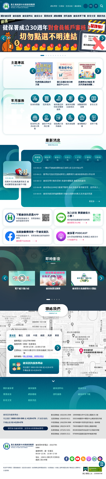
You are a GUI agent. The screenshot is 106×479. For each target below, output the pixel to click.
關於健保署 (6, 16)
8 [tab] (60, 55)
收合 (53, 381)
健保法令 (38, 16)
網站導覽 (53, 6)
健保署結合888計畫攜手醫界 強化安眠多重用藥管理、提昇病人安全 (67, 187)
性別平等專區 (7, 467)
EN (91, 6)
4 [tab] (50, 55)
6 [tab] (55, 55)
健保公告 (58, 158)
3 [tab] (48, 55)
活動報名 (98, 158)
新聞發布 (37, 158)
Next (102, 38)
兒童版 (61, 6)
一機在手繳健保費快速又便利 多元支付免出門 (58, 167)
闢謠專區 (48, 158)
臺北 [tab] (21, 335)
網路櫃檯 (58, 16)
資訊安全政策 (26, 467)
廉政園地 (78, 6)
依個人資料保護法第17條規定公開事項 (67, 467)
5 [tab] (53, 55)
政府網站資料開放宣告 (39, 467)
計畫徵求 (88, 158)
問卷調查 (101, 464)
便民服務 (68, 16)
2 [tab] (46, 55)
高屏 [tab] (50, 335)
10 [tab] (65, 55)
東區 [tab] (57, 335)
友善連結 (51, 467)
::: (1, 2)
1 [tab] (42, 55)
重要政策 (48, 16)
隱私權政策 (17, 467)
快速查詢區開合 (101, 6)
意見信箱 (69, 6)
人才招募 (78, 158)
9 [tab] (62, 55)
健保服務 (17, 16)
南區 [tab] (42, 335)
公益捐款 (6, 470)
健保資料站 (27, 16)
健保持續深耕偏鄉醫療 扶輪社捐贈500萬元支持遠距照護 (62, 193)
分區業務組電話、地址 (85, 6)
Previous (3, 38)
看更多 (92, 201)
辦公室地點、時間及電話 (33, 356)
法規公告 (68, 158)
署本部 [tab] (12, 335)
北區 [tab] (28, 335)
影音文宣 (91, 16)
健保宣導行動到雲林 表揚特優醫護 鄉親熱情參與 (59, 180)
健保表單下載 (79, 16)
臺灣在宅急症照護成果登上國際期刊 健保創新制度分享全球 (64, 174)
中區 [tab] (35, 335)
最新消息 (32, 400)
